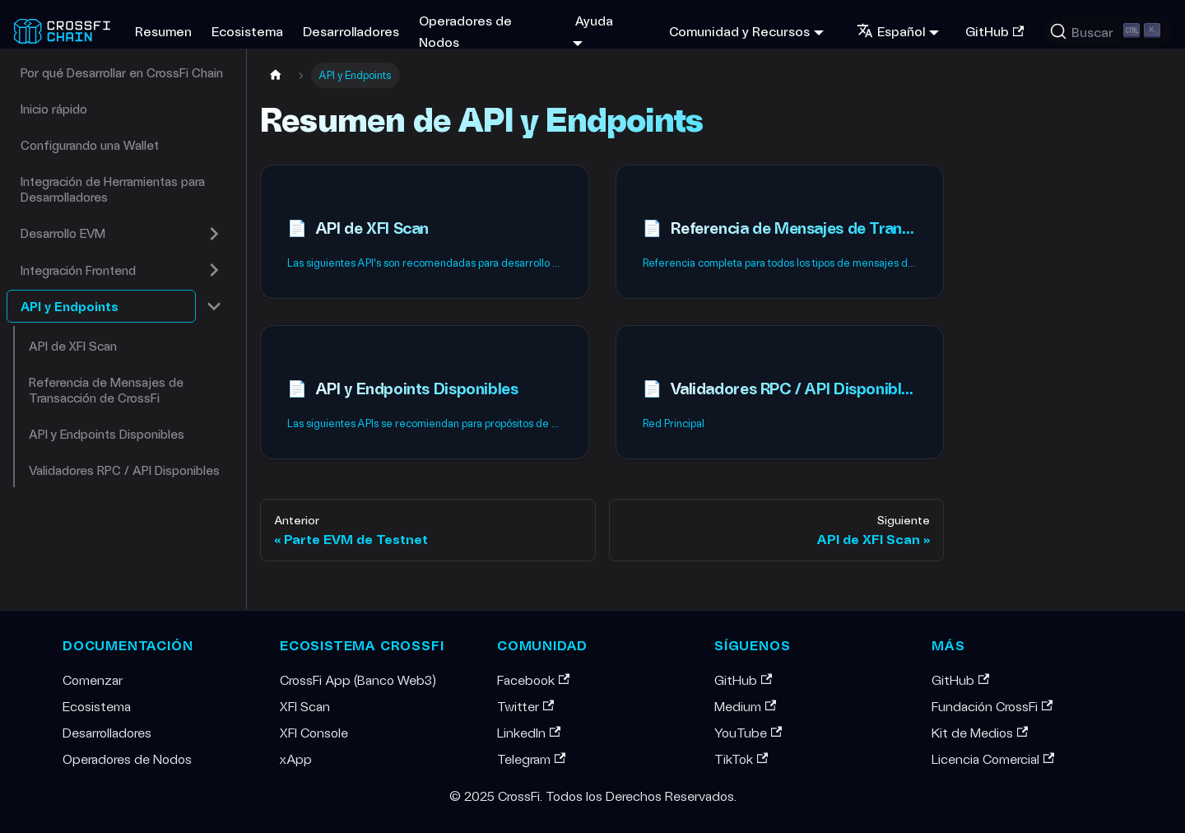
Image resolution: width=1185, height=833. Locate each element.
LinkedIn (528, 732)
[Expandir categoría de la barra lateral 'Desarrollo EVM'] (214, 233)
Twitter (525, 706)
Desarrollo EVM (63, 233)
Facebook (533, 679)
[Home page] (275, 75)
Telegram (531, 758)
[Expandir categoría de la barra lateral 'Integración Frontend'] (214, 270)
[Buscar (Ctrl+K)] (1107, 31)
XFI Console (314, 732)
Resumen (163, 31)
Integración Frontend (78, 270)
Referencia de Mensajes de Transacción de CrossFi (106, 390)
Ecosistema (247, 31)
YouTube (748, 732)
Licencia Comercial (993, 758)
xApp (296, 758)
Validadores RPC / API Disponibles (124, 470)
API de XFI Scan (73, 345)
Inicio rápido (54, 108)
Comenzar (93, 679)
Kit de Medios (980, 732)
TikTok (741, 758)
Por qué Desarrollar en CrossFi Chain (122, 72)
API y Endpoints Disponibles (106, 433)
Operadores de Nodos (465, 30)
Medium (745, 706)
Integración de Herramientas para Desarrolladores (113, 189)
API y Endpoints (69, 306)
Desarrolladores (351, 31)
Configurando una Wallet (90, 144)
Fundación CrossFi (992, 706)
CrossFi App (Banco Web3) (358, 679)
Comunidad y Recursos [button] (739, 31)
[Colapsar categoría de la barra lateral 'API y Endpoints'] (214, 306)
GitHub (994, 31)
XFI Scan (305, 706)
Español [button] (891, 31)
